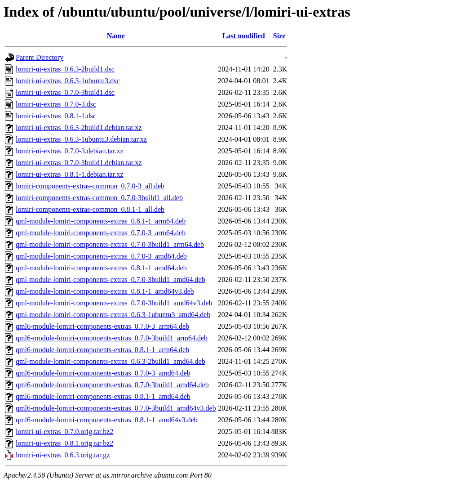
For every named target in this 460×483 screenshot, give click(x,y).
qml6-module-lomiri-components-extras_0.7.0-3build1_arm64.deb (112, 338)
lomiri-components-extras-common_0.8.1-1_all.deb (90, 209)
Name (116, 36)
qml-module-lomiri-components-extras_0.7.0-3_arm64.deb (101, 233)
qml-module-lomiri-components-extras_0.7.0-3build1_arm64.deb (110, 244)
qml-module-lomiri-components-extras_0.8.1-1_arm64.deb (101, 221)
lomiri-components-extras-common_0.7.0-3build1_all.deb (99, 197)
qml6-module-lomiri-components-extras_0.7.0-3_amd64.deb (103, 373)
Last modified (243, 36)
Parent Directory (39, 57)
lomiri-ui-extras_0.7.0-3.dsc (56, 104)
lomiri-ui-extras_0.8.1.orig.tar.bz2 (64, 443)
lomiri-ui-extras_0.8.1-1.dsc (56, 116)
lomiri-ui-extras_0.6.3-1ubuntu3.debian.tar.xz (81, 139)
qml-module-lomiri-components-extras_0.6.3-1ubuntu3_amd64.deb (113, 314)
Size (279, 36)
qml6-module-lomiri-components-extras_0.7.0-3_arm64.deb (102, 326)
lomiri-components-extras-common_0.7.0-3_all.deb (90, 186)
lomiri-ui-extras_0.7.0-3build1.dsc (65, 92)
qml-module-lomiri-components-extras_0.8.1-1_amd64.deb (101, 268)
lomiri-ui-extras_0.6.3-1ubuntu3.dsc (68, 81)
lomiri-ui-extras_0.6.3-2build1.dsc (65, 69)
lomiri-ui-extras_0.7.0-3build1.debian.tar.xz (79, 162)
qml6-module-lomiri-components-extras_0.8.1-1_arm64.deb (102, 349)
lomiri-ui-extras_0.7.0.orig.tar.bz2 (64, 431)
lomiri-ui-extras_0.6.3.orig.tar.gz (63, 455)
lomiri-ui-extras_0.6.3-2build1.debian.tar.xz (79, 127)
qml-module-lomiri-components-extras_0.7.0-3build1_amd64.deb (110, 279)
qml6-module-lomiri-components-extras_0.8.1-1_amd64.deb (103, 396)
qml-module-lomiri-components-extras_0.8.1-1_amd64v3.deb (105, 291)
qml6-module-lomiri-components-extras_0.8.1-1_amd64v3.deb (107, 420)
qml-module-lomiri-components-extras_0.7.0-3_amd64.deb (101, 256)
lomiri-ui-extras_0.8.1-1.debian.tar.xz (69, 174)
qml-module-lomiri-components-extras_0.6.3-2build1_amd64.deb (110, 361)
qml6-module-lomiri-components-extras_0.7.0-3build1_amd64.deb (112, 385)
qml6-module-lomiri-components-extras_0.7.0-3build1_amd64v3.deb (116, 408)
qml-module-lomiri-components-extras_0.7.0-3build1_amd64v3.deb (114, 303)
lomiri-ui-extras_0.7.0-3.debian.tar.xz (69, 151)
